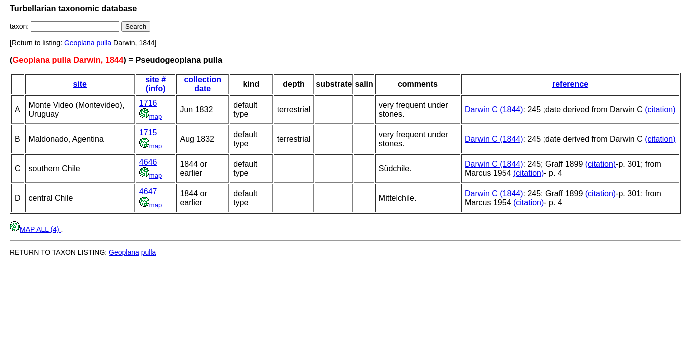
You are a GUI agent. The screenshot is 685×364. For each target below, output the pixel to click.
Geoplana (79, 43)
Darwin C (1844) (494, 110)
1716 (149, 103)
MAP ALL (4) (35, 230)
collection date (203, 84)
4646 (149, 162)
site (80, 84)
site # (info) (156, 84)
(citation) (660, 110)
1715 (149, 132)
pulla (104, 43)
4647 (149, 192)
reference (570, 84)
